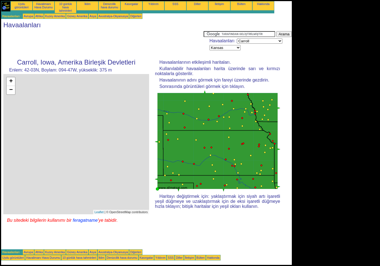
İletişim (219, 4)
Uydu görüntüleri (21, 5)
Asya (93, 16)
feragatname (85, 220)
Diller (197, 4)
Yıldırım (153, 4)
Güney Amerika (77, 16)
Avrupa (28, 16)
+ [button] (11, 81)
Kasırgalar (131, 4)
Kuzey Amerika (55, 16)
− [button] (11, 90)
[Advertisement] (102, 43)
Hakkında (263, 4)
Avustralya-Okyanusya (113, 16)
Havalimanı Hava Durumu (43, 5)
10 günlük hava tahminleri (65, 7)
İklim (88, 4)
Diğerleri (135, 16)
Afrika (39, 16)
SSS (175, 4)
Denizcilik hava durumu (109, 5)
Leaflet (99, 212)
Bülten (241, 4)
